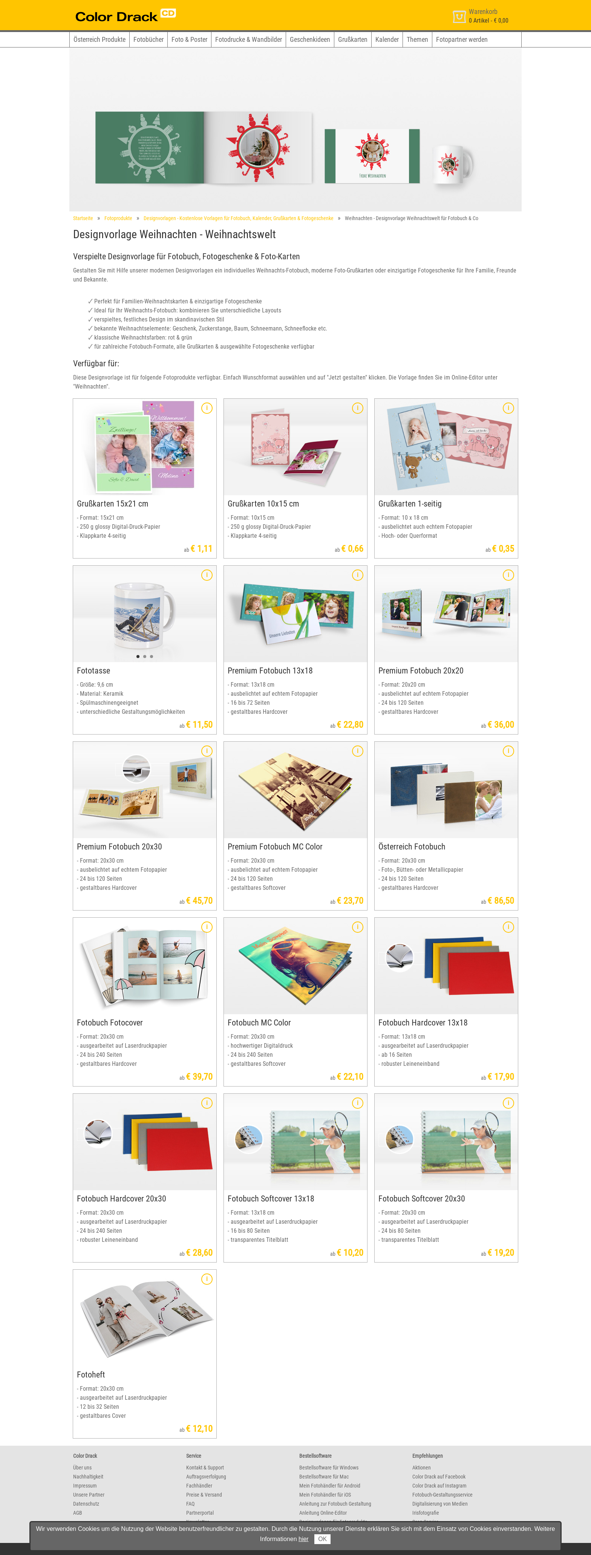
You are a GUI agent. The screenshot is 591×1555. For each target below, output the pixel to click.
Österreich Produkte (99, 39)
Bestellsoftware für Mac (324, 1477)
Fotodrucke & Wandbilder (248, 39)
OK (322, 1539)
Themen (417, 39)
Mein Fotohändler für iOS (325, 1495)
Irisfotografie (425, 1513)
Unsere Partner (88, 1495)
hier (304, 1539)
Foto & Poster (189, 39)
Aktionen (421, 1468)
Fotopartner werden (462, 39)
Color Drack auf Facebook (438, 1477)
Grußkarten (352, 39)
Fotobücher (148, 39)
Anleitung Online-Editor (323, 1513)
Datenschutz (86, 1504)
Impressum (85, 1486)
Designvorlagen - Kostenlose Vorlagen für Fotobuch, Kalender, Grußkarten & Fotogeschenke (239, 218)
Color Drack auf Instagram (439, 1486)
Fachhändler (199, 1486)
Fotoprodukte (118, 218)
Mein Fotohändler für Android (329, 1486)
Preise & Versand (204, 1495)
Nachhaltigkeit (88, 1477)
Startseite (83, 218)
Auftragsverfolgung (206, 1477)
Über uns (82, 1468)
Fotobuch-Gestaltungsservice (442, 1495)
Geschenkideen (310, 39)
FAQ (190, 1504)
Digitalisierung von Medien (440, 1504)
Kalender (387, 39)
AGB (77, 1513)
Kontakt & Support (205, 1468)
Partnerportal (200, 1513)
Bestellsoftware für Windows (328, 1468)
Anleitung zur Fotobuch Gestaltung (335, 1504)
